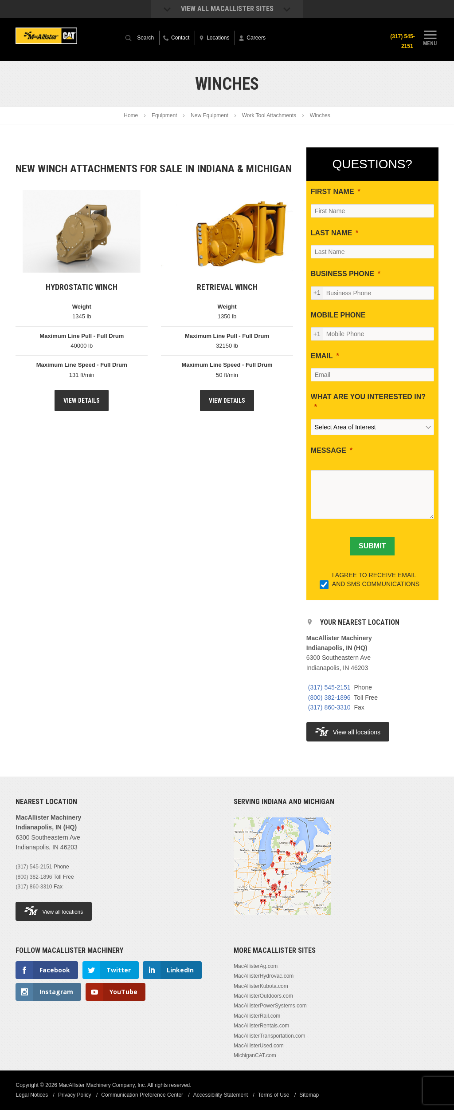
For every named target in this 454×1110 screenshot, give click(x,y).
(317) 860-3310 (329, 707)
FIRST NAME (332, 191)
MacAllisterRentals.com (261, 1026)
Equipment (164, 115)
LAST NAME (331, 233)
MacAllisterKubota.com (261, 986)
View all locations (347, 731)
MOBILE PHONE (338, 315)
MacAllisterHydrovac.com (264, 976)
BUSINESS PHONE (342, 274)
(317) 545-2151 (402, 41)
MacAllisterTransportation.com (269, 1036)
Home (131, 115)
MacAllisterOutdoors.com (263, 996)
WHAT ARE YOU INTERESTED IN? (368, 396)
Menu (430, 37)
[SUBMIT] (372, 546)
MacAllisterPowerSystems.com (270, 1006)
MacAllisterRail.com (257, 1016)
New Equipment (209, 115)
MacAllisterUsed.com (259, 1046)
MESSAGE (328, 450)
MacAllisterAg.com (256, 966)
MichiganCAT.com (255, 1055)
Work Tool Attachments (269, 115)
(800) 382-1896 (329, 697)
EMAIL (322, 356)
